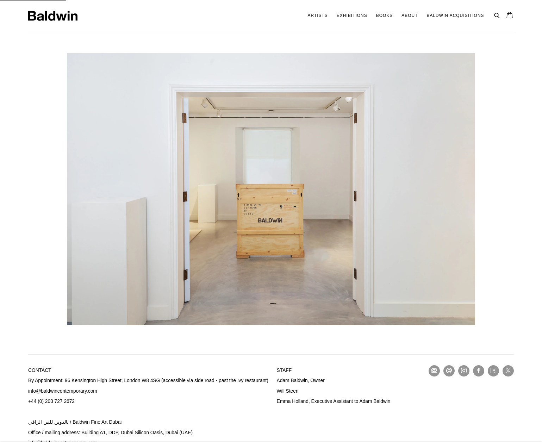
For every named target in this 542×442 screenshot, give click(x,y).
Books (384, 15)
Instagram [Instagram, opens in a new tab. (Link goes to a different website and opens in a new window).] (463, 370)
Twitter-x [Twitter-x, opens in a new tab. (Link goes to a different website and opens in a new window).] (508, 370)
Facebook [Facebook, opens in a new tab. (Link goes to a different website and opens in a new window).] (478, 370)
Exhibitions (352, 15)
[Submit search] (497, 14)
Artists (317, 15)
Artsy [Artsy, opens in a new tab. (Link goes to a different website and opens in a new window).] (493, 370)
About (409, 15)
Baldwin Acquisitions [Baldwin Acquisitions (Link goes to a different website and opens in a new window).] (455, 15)
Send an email (449, 370)
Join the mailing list (434, 370)
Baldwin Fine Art (52, 16)
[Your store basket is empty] (509, 16)
